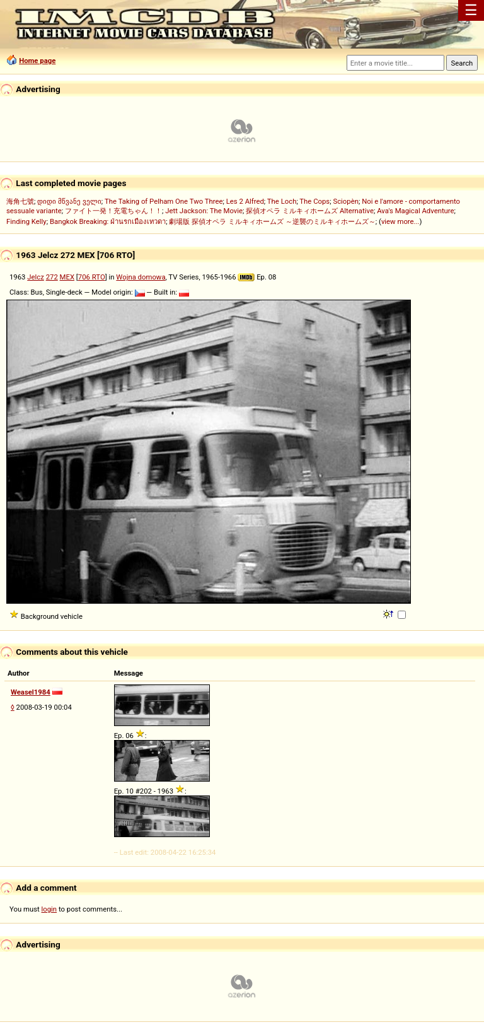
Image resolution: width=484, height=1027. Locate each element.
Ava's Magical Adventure (415, 210)
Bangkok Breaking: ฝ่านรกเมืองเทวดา (108, 221)
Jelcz (35, 277)
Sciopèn (346, 201)
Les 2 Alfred (245, 201)
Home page (37, 60)
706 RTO (91, 277)
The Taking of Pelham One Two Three (163, 201)
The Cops (314, 201)
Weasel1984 (30, 692)
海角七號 (20, 201)
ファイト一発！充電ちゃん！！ (113, 210)
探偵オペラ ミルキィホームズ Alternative (310, 210)
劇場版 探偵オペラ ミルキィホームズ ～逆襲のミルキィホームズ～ (272, 221)
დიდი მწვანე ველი (69, 201)
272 (52, 277)
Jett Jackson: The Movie (204, 210)
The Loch (282, 201)
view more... (400, 221)
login (49, 909)
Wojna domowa (140, 277)
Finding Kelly (26, 221)
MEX (67, 277)
